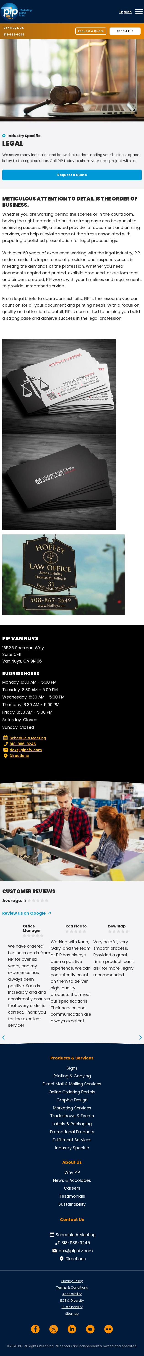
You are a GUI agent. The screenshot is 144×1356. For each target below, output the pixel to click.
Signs (72, 1068)
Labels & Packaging (72, 1124)
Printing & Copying (72, 1076)
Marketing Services (72, 1108)
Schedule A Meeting (72, 1235)
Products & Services (72, 1058)
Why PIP (72, 1172)
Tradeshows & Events (72, 1116)
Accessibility (72, 1294)
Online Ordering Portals (72, 1092)
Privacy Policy (72, 1281)
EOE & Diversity (72, 1300)
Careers (72, 1188)
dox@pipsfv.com (22, 750)
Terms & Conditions (72, 1287)
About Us (72, 1162)
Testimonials (72, 1196)
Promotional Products (72, 1132)
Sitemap (72, 1313)
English (125, 12)
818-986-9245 (14, 34)
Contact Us (72, 1219)
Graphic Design (72, 1100)
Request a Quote (91, 31)
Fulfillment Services (72, 1140)
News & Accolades (72, 1180)
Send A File (125, 31)
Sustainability (72, 1204)
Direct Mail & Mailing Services (72, 1084)
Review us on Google (24, 913)
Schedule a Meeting (24, 738)
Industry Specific (24, 135)
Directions (15, 756)
